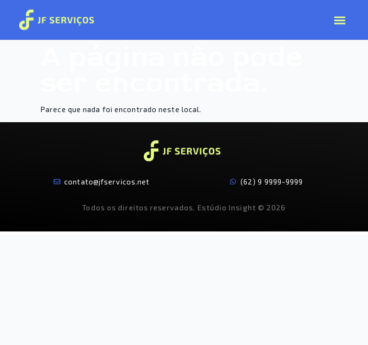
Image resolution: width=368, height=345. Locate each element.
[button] (339, 20)
